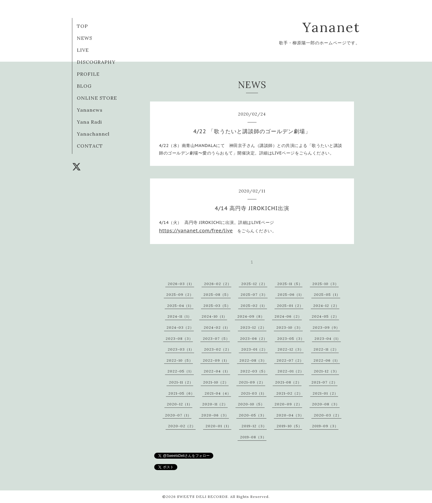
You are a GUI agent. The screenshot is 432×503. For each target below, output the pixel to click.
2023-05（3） (290, 338)
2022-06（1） (327, 360)
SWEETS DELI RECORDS (202, 496)
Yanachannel (93, 134)
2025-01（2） (290, 305)
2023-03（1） (181, 349)
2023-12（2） (253, 327)
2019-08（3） (253, 437)
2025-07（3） (254, 294)
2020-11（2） (215, 404)
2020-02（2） (182, 426)
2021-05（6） (181, 393)
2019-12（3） (254, 426)
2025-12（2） (254, 283)
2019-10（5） (289, 426)
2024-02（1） (217, 327)
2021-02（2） (289, 393)
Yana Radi (89, 122)
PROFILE (88, 74)
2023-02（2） (217, 349)
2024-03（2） (180, 327)
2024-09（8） (251, 316)
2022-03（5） (254, 371)
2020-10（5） (251, 404)
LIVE (83, 50)
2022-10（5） (179, 360)
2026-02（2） (217, 283)
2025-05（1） (327, 294)
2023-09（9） (326, 327)
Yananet (331, 27)
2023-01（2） (254, 349)
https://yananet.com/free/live (196, 231)
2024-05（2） (325, 316)
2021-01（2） (325, 393)
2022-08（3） (253, 360)
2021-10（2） (216, 382)
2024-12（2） (326, 305)
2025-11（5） (289, 283)
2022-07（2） (290, 360)
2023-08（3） (179, 338)
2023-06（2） (253, 338)
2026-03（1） (181, 283)
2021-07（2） (324, 382)
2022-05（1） (180, 371)
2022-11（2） (326, 349)
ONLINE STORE (97, 98)
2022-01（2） (291, 371)
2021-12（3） (326, 371)
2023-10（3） (289, 327)
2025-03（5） (217, 305)
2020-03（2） (327, 415)
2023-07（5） (216, 338)
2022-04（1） (217, 371)
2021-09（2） (252, 382)
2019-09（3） (325, 426)
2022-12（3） (291, 349)
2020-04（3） (290, 415)
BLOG (84, 86)
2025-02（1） (254, 305)
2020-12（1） (179, 404)
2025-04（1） (180, 305)
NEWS (84, 38)
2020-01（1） (218, 426)
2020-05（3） (252, 415)
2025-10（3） (325, 283)
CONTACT (90, 146)
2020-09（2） (288, 404)
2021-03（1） (253, 393)
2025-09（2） (180, 294)
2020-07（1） (178, 415)
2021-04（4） (218, 393)
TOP (82, 26)
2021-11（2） (181, 382)
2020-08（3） (326, 404)
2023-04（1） (327, 338)
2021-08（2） (288, 382)
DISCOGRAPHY (96, 62)
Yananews (90, 110)
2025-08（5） (217, 294)
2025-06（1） (291, 294)
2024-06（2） (288, 316)
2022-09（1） (216, 360)
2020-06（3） (215, 415)
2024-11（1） (179, 316)
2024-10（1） (214, 316)
